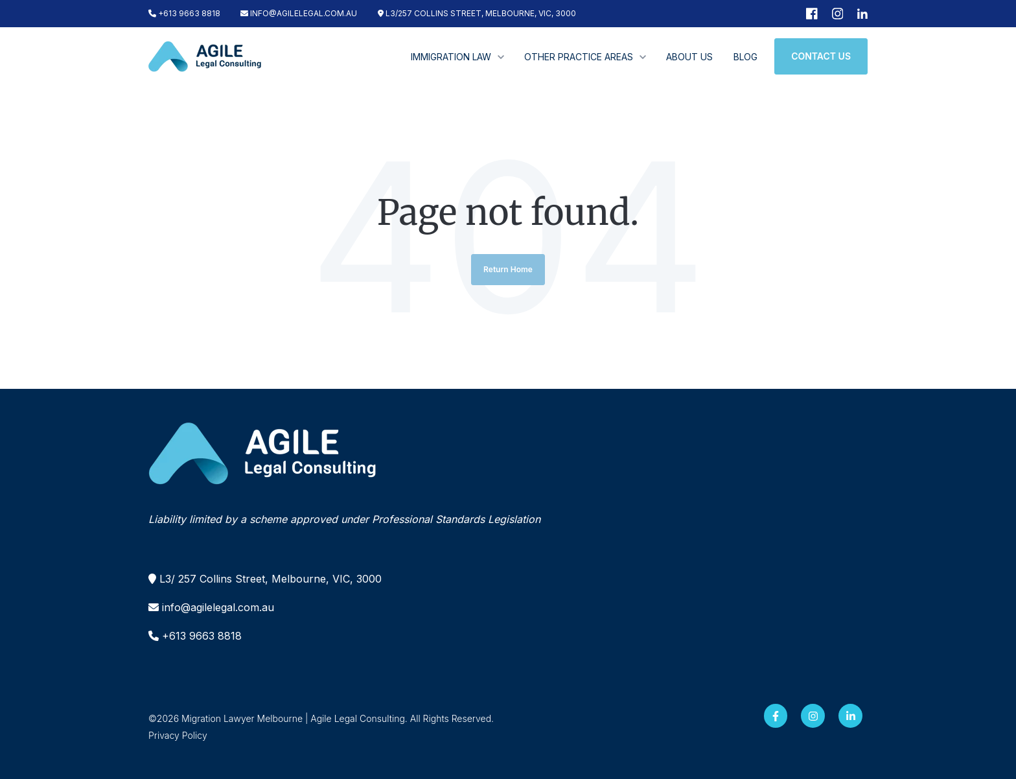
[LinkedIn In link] (850, 716)
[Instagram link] (813, 716)
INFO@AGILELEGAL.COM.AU (298, 13)
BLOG (745, 56)
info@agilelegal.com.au (218, 607)
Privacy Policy (177, 735)
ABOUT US (689, 56)
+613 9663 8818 (184, 13)
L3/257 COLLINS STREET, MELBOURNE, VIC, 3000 (477, 13)
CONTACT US (821, 56)
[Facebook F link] (776, 716)
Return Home (508, 269)
